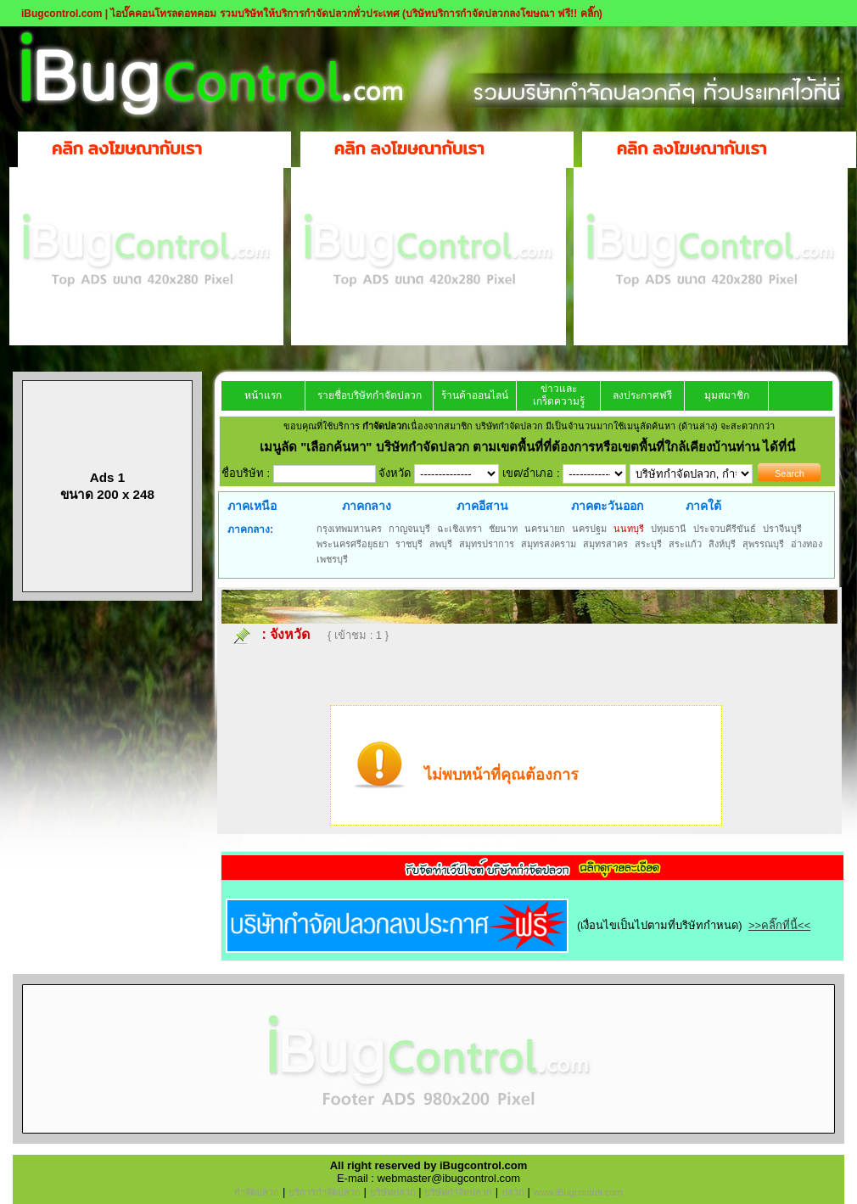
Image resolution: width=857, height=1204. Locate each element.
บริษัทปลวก (393, 1192)
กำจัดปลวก (256, 1192)
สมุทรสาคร (605, 544)
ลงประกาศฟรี (642, 395)
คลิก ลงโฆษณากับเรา (127, 148)
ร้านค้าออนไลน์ (474, 395)
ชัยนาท (503, 529)
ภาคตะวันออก (607, 505)
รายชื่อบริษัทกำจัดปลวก (369, 395)
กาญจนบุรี (409, 529)
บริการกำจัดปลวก (324, 1192)
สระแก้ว (685, 544)
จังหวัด (290, 634)
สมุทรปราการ (486, 544)
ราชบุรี (409, 544)
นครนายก (544, 529)
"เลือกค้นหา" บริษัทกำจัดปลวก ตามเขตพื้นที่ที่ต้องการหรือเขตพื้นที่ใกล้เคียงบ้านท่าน (531, 447)
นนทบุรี (628, 529)
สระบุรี (648, 544)
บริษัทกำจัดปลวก (458, 1192)
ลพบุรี (440, 544)
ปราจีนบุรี (782, 529)
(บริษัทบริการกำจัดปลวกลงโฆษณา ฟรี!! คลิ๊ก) (502, 14)
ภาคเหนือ (252, 505)
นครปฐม (589, 529)
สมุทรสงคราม (548, 544)
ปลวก (512, 1192)
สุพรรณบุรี (763, 544)
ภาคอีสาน (482, 505)
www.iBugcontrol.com (577, 1192)
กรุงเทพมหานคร (349, 529)
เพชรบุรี (332, 559)
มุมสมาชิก (726, 395)
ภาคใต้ (703, 505)
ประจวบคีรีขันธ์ (724, 529)
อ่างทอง (806, 544)
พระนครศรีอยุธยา (352, 544)
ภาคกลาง (366, 505)
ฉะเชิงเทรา (459, 529)
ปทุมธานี (668, 529)
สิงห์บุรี (722, 544)
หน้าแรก (263, 395)
